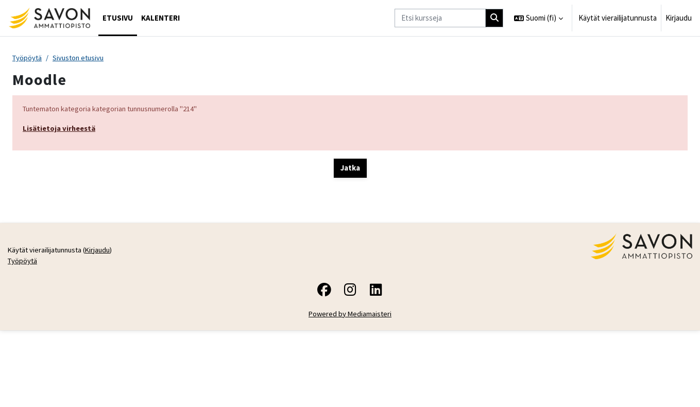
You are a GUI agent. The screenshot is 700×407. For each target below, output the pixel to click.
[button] (538, 18)
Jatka (350, 169)
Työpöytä (27, 58)
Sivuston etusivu (81, 58)
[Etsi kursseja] (440, 18)
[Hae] (494, 18)
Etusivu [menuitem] (118, 18)
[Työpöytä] (49, 18)
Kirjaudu (678, 18)
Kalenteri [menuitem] (160, 18)
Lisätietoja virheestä (60, 129)
